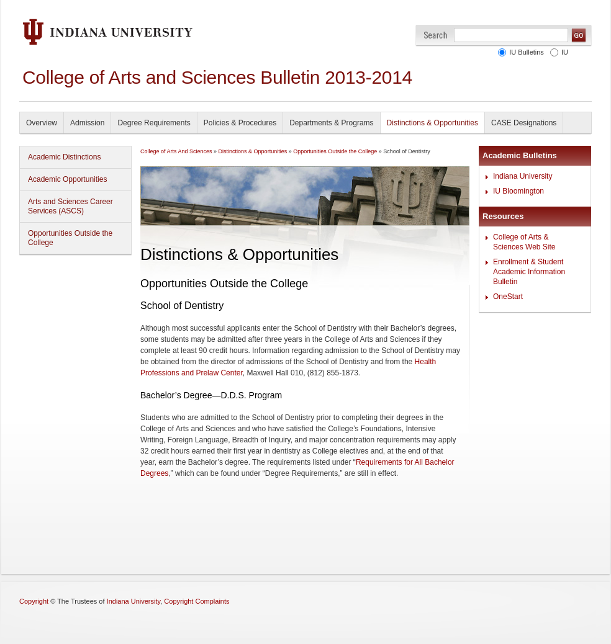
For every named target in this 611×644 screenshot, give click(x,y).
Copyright (33, 601)
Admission (87, 123)
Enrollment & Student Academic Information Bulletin (529, 271)
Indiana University (522, 176)
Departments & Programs (331, 123)
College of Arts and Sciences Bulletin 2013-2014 (217, 77)
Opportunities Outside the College (70, 238)
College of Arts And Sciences (176, 151)
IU (564, 52)
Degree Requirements (153, 123)
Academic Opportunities (67, 179)
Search (435, 35)
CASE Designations (523, 123)
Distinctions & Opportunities (432, 123)
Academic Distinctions (64, 157)
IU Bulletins (526, 52)
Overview (41, 123)
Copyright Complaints (196, 601)
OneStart (508, 296)
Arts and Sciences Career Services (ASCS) (70, 206)
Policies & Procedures (240, 123)
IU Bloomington (518, 191)
